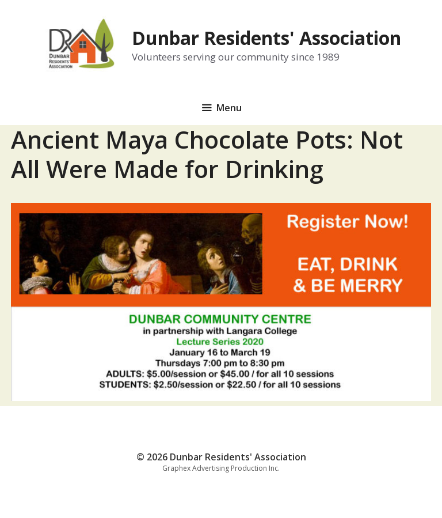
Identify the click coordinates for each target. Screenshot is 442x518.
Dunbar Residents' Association (266, 37)
